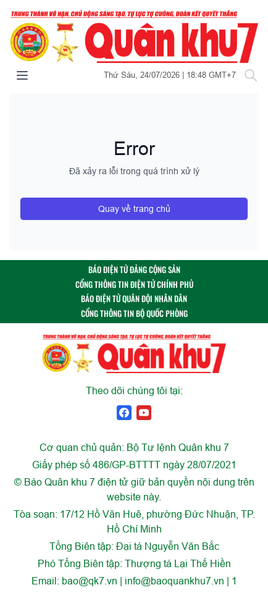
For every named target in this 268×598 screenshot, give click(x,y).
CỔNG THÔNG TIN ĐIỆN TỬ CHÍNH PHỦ (134, 284)
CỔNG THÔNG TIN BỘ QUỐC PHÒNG (134, 313)
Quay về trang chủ (134, 209)
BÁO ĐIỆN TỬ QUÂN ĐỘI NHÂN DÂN (134, 299)
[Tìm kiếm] (250, 75)
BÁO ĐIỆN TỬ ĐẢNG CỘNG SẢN (134, 270)
